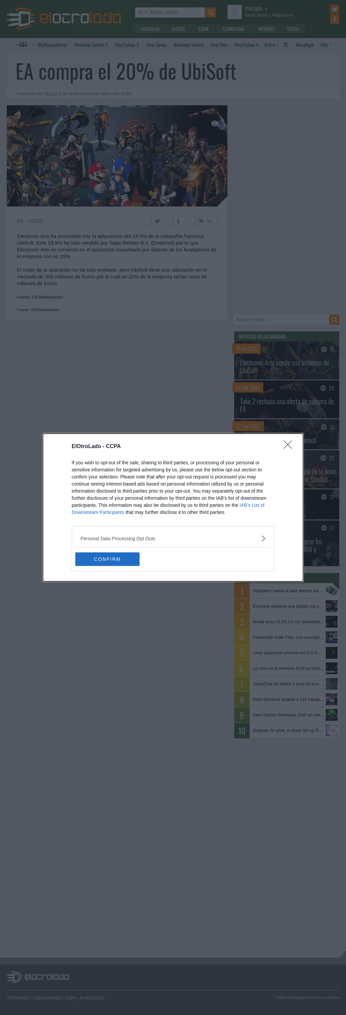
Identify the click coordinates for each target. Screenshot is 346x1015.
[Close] (289, 446)
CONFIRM (107, 558)
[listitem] (173, 538)
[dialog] (173, 507)
